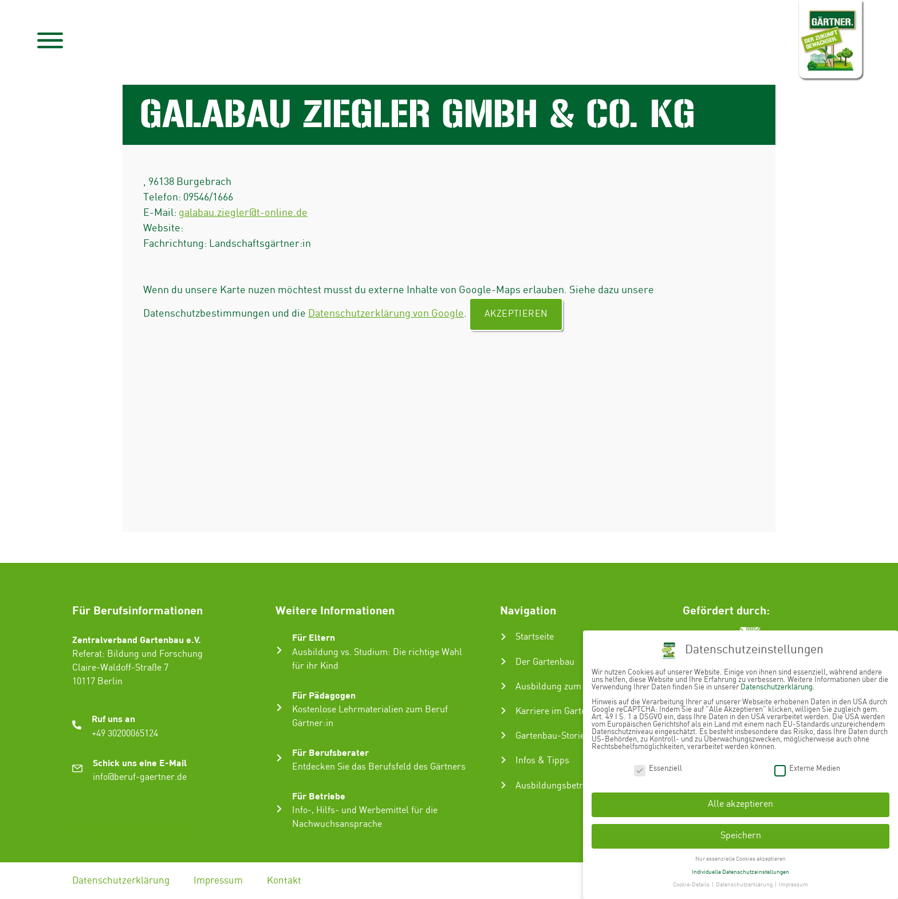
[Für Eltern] (279, 650)
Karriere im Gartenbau (560, 711)
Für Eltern (313, 637)
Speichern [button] (740, 832)
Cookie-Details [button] (692, 881)
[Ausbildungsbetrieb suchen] (503, 785)
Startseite (534, 637)
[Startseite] (503, 636)
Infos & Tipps (542, 761)
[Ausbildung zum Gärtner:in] (503, 686)
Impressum (218, 881)
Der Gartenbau (544, 662)
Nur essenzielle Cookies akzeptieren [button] (740, 855)
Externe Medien (807, 764)
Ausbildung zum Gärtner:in (570, 687)
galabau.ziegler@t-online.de (243, 212)
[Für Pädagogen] (279, 707)
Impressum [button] (793, 881)
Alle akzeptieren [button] (740, 801)
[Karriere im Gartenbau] (503, 710)
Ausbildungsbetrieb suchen (571, 786)
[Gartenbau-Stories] (503, 735)
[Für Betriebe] (279, 809)
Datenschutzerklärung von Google (386, 313)
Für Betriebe (318, 796)
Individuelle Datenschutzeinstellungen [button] (740, 868)
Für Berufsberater (330, 752)
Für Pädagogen (324, 695)
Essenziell (658, 764)
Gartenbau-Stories (552, 736)
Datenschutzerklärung (121, 881)
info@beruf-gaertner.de (140, 777)
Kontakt (284, 881)
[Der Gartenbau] (503, 661)
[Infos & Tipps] (503, 759)
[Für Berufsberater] (279, 758)
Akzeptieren (516, 314)
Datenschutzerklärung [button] (745, 881)
